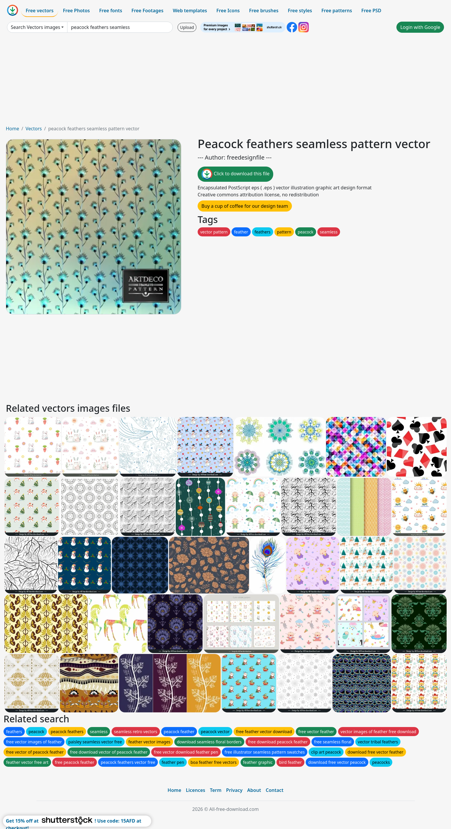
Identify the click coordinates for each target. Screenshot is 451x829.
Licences (195, 790)
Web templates (190, 10)
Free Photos (76, 10)
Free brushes (263, 10)
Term (216, 790)
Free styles (300, 10)
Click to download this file (235, 174)
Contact (274, 790)
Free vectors (39, 10)
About (254, 790)
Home (12, 128)
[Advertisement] (226, 81)
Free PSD (371, 10)
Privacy (234, 790)
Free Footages (147, 10)
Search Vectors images (35, 27)
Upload (187, 27)
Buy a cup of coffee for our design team (244, 206)
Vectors (33, 128)
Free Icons (228, 10)
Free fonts (110, 10)
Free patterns (336, 10)
